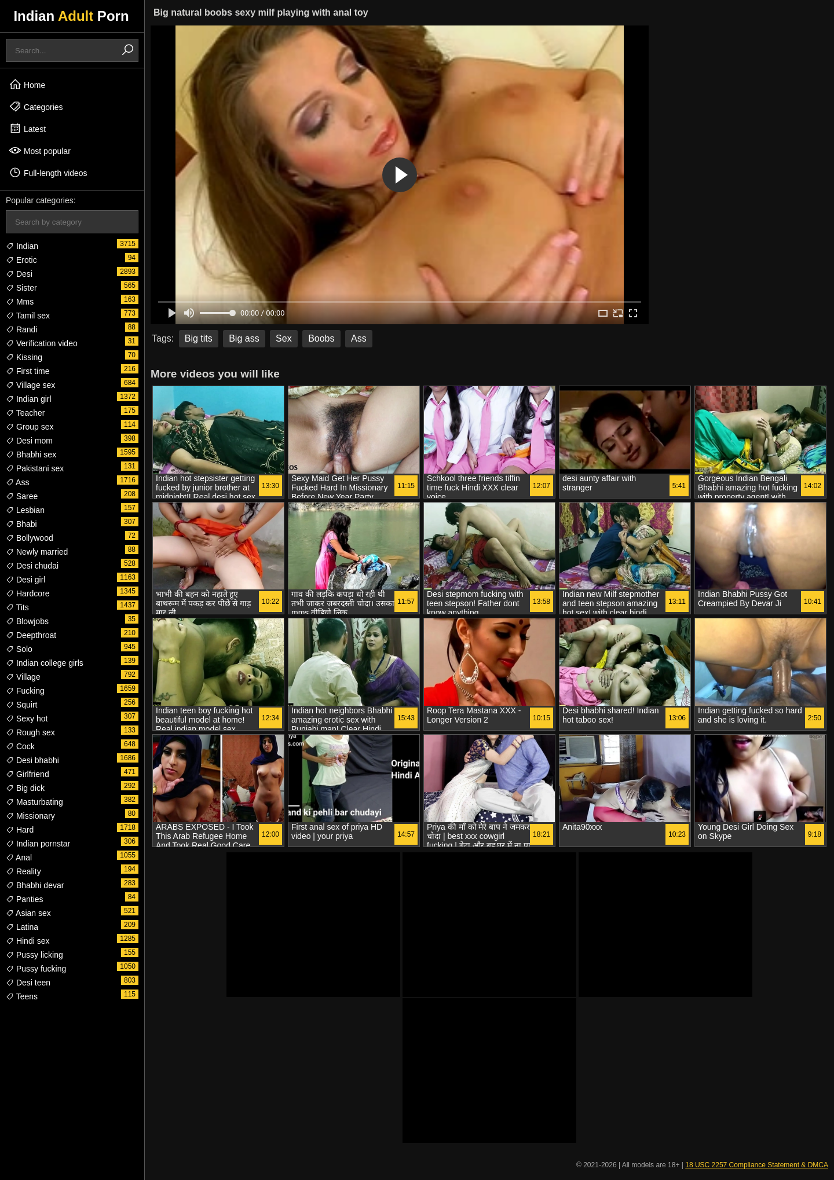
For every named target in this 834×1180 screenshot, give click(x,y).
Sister (21, 287)
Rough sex (30, 732)
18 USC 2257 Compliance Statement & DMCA (756, 1165)
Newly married (37, 551)
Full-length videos (48, 172)
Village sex (30, 385)
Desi (19, 273)
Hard (20, 829)
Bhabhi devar (35, 885)
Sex (284, 338)
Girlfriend (27, 774)
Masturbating (34, 802)
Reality (23, 871)
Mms (20, 301)
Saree (22, 496)
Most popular (40, 150)
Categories (36, 106)
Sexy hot (26, 718)
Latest (27, 128)
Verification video (42, 343)
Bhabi (21, 524)
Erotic (21, 260)
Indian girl (29, 399)
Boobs (321, 338)
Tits (17, 607)
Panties (24, 899)
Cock (20, 746)
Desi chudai (32, 565)
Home (27, 84)
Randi (21, 329)
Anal (19, 857)
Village (23, 676)
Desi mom (29, 440)
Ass (17, 482)
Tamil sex (28, 315)
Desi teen (28, 982)
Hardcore (27, 593)
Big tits (199, 338)
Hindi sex (27, 941)
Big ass (244, 338)
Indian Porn (71, 16)
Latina (22, 927)
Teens (22, 996)
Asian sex (28, 913)
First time (27, 371)
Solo (19, 649)
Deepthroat (31, 635)
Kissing (24, 357)
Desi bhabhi (32, 760)
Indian (22, 246)
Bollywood (29, 538)
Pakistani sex (35, 468)
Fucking (25, 690)
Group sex (29, 426)
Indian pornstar (38, 843)
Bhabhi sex (31, 454)
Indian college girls (44, 663)
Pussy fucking (36, 968)
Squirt (21, 704)
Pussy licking (34, 954)
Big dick (25, 788)
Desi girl (25, 579)
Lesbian (25, 510)
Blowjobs (27, 621)
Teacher (25, 412)
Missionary (30, 815)
